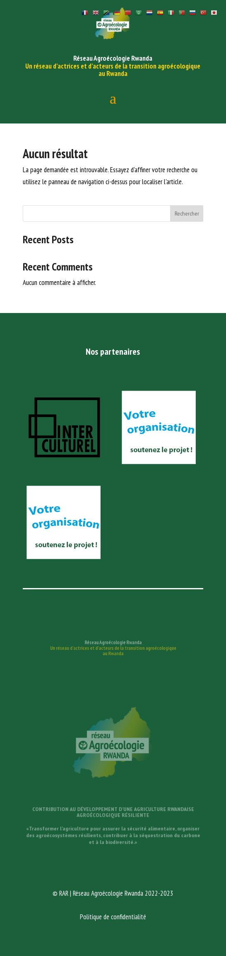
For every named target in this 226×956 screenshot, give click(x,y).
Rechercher (187, 213)
